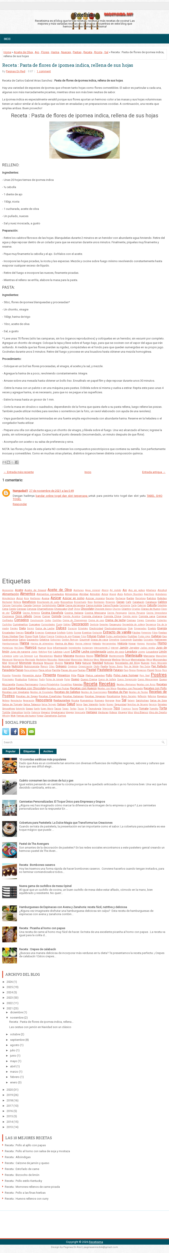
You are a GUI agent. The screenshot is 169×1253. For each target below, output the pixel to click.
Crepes (140, 620)
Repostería (43, 700)
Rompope (109, 700)
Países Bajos (116, 666)
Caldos (162, 602)
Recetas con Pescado (130, 688)
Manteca (101, 656)
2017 (10, 1105)
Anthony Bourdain (133, 594)
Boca (90, 602)
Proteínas (33, 679)
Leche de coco (115, 651)
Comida (56, 616)
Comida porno (130, 616)
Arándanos (161, 594)
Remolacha (16, 700)
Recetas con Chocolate (31, 688)
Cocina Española (52, 612)
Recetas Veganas (95, 696)
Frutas (101, 636)
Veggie (70, 712)
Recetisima (84, 14)
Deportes (103, 624)
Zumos (61, 715)
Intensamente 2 (102, 647)
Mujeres (59, 663)
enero (14, 1082)
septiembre (17, 1039)
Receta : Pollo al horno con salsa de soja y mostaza (37, 1151)
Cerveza (31, 608)
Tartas (73, 708)
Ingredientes (74, 647)
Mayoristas (77, 659)
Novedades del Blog (127, 662)
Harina (55, 52)
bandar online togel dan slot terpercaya (62, 495)
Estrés (69, 632)
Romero (99, 700)
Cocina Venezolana (156, 612)
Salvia (79, 704)
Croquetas (150, 620)
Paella (104, 666)
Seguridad (120, 704)
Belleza (17, 602)
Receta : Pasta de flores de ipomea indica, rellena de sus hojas (67, 65)
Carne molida (94, 605)
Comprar (161, 616)
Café (128, 602)
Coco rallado (23, 616)
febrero (15, 1077)
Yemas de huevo (26, 715)
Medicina (88, 659)
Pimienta (49, 675)
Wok (13, 715)
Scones (110, 704)
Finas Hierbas (10, 636)
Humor (42, 647)
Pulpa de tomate (54, 679)
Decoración (80, 624)
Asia (26, 598)
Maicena (68, 655)
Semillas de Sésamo (137, 704)
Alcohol (162, 590)
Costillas (57, 620)
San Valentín (90, 704)
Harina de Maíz (64, 643)
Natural (86, 662)
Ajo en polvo (136, 590)
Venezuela (80, 712)
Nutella (6, 666)
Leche (75, 651)
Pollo (109, 675)
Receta (87, 52)
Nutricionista (31, 666)
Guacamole (126, 639)
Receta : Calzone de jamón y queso (27, 1163)
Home (7, 52)
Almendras (71, 594)
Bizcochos (67, 602)
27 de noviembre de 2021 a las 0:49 (51, 490)
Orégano (61, 666)
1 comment (44, 71)
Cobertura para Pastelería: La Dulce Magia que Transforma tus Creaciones (65, 822)
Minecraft (13, 663)
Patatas (118, 670)
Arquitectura (8, 598)
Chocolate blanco (103, 608)
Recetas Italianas (73, 696)
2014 (10, 1121)
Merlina (116, 659)
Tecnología (94, 708)
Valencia (35, 712)
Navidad (97, 662)
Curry (59, 624)
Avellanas (35, 598)
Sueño (37, 708)
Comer (46, 616)
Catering (141, 605)
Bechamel (7, 602)
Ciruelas (136, 608)
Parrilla (56, 670)
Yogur (40, 715)
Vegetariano (58, 712)
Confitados (7, 620)
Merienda (105, 659)
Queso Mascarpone (148, 679)
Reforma (152, 696)
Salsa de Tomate (12, 704)
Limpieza (7, 656)
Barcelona (140, 598)
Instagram (87, 647)
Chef (70, 608)
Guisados (148, 639)
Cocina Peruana (136, 612)
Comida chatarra (92, 616)
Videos (113, 712)
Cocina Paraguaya (117, 612)
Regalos (162, 696)
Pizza (80, 675)
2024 (10, 992)
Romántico (86, 700)
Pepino (132, 670)
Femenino (146, 632)
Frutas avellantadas (116, 636)
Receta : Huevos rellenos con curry (26, 1198)
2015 (10, 1116)
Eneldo (152, 628)
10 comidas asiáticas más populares (42, 759)
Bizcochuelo (80, 602)
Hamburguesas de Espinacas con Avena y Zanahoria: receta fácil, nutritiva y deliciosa (73, 907)
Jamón (123, 647)
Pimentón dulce (31, 675)
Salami (131, 700)
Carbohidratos (49, 605)
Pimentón (16, 675)
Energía (162, 628)
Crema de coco (96, 620)
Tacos (57, 708)
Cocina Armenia (31, 612)
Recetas (107, 683)
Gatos (22, 639)
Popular (11, 751)
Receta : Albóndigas (18, 1157)
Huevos (31, 647)
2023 (10, 997)
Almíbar (84, 594)
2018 (10, 1100)
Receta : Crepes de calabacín (37, 949)
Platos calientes (95, 675)
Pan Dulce (145, 666)
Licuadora (152, 651)
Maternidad (64, 659)
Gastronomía (10, 639)
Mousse (48, 662)
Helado (96, 643)
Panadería (8, 670)
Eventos (87, 632)
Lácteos (57, 651)
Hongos (141, 643)
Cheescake (60, 608)
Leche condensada (93, 651)
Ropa (118, 700)
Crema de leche (115, 620)
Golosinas (55, 639)
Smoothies (8, 708)
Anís (120, 594)
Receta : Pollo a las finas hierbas (25, 1192)
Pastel (91, 670)
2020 (10, 1089)
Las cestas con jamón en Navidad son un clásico (40, 1027)
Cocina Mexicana (95, 612)
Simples (162, 704)
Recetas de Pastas (138, 692)
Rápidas (78, 684)
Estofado (61, 632)
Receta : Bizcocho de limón (22, 1175)
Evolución (97, 632)
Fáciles (136, 632)
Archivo (48, 751)
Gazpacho (33, 639)
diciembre (17, 1012)
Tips (116, 708)
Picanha (6, 675)
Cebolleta (162, 605)
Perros (158, 670)
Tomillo (153, 708)
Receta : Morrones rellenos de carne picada (32, 1186)
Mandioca (80, 656)
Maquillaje (161, 656)
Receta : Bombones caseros (37, 865)
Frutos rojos (144, 636)
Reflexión (142, 696)
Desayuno (115, 624)
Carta (134, 605)
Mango (89, 656)
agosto (15, 1045)
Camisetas (16, 605)
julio (13, 1050)
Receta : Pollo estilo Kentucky (23, 1180)
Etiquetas (29, 751)
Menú (96, 659)
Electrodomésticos (116, 628)
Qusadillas (66, 684)
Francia (50, 636)
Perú (164, 670)
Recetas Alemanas (126, 684)
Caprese (36, 605)
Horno (162, 643)
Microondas (160, 659)
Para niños (45, 670)
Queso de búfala (107, 679)
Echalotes (83, 628)
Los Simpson (26, 656)
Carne (60, 605)
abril (13, 1066)
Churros (116, 608)
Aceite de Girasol (35, 590)
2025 (10, 987)
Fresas (76, 636)
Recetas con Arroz (146, 684)
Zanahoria (50, 715)
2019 (10, 1095)
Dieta (22, 628)
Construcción (37, 620)
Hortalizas (7, 647)
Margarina (18, 659)
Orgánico (72, 666)
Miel (4, 662)
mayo (14, 1061)
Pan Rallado (159, 666)
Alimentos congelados (50, 594)
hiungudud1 (20, 490)
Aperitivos (149, 594)
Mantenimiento (116, 656)
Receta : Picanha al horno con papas (42, 928)
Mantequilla (133, 656)
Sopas (29, 708)
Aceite (19, 590)
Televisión (107, 708)
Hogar (132, 643)
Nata (78, 662)
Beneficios (29, 602)
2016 (10, 1111)
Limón (163, 651)
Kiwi (50, 651)
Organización (85, 666)
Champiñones (45, 608)
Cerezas (21, 608)
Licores (141, 651)
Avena (45, 598)
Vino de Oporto (158, 712)
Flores (45, 52)
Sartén (102, 704)
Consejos (21, 620)
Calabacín (138, 602)
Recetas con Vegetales (15, 692)
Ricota (98, 52)
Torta (163, 708)
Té (86, 708)
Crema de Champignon (74, 620)
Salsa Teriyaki (49, 704)
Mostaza (38, 662)
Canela (27, 605)
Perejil (150, 670)
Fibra (155, 632)
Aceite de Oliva (23, 52)
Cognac (37, 616)
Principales (8, 679)
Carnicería (124, 605)
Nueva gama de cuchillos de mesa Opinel (45, 886)
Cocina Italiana (73, 612)
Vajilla (27, 712)
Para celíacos (31, 670)
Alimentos (27, 594)
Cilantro (126, 608)
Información (60, 647)
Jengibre (134, 647)
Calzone (6, 605)
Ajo (37, 52)
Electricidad (96, 628)
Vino (130, 712)
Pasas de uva (69, 670)
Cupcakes (34, 624)
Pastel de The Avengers (34, 843)
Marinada (30, 659)
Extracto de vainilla (117, 632)
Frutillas (132, 636)
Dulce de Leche (44, 628)
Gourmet (84, 639)
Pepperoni (141, 670)
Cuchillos (7, 624)
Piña (73, 675)
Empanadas (140, 628)
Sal (106, 52)
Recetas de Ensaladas (41, 692)
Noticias (109, 662)
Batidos (151, 598)
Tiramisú (126, 708)
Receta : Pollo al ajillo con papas (25, 1145)
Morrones (25, 662)
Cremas (131, 620)
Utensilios (17, 712)
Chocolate (87, 608)
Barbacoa (120, 598)
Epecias (20, 632)
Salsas (61, 704)
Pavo (125, 670)
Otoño (96, 666)
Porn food (144, 675)
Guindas (138, 639)
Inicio (7, 39)
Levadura (131, 651)
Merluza (125, 659)
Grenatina (114, 639)
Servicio (153, 704)
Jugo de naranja (20, 651)
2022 (10, 1003)
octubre (15, 1034)
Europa (77, 632)
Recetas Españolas (50, 696)
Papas (19, 670)
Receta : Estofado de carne (22, 1169)
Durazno (72, 628)
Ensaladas (8, 632)
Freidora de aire (63, 636)
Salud (71, 704)
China (77, 608)
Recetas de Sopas (27, 696)
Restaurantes (61, 700)
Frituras (91, 636)
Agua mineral (92, 590)
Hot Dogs (19, 647)
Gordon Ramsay (70, 639)
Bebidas (162, 598)
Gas (164, 636)
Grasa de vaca (99, 639)
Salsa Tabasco (32, 704)
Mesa (149, 659)
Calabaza (151, 602)
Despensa (151, 624)
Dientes (14, 628)
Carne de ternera (75, 605)
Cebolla (152, 605)
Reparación (28, 700)
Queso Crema (89, 679)
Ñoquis (44, 666)
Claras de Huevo (150, 608)
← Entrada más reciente (19, 472)
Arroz (19, 598)
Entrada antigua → (153, 472)
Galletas (156, 636)
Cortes (48, 620)
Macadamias (46, 656)
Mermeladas (138, 659)
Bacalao (110, 598)
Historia (122, 643)
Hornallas (151, 643)
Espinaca (50, 632)
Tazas (80, 708)
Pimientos (63, 675)
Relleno (5, 700)
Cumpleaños (20, 624)
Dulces (61, 628)
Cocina (16, 613)
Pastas (77, 52)
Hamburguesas (10, 643)
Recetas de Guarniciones (94, 692)
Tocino (135, 708)
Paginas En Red (15, 71)
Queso (75, 679)
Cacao (120, 602)
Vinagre (122, 712)
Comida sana (147, 616)
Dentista (94, 624)
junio (13, 1055)
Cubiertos (162, 620)
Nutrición (17, 666)
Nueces (66, 52)
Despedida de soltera (133, 624)
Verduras (103, 712)
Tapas (65, 708)
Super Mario (47, 708)
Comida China (112, 616)
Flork (35, 636)
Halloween (160, 639)
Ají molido (115, 590)
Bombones (99, 602)
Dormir (30, 628)
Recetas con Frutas (57, 688)
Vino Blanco (141, 712)
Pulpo (67, 679)
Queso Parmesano (27, 684)
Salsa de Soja (158, 700)
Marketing (41, 659)
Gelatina (44, 639)
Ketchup (43, 651)
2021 (10, 1008)
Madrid (58, 655)
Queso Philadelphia (49, 684)
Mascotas (52, 659)
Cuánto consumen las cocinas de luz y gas (46, 780)
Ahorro (105, 590)
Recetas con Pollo (155, 688)
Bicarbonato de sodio (48, 602)
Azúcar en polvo (73, 598)
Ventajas (91, 712)
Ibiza (49, 647)
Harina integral (83, 643)
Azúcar (56, 598)
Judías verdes (147, 647)
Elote (130, 628)
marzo (14, 1071)
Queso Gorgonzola (127, 679)
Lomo (15, 656)
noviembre (17, 1017)
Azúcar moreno (95, 598)
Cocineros (8, 616)
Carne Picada (111, 605)
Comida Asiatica (71, 616)
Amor (104, 594)
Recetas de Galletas (67, 692)
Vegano (45, 712)
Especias (39, 632)
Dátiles (67, 624)
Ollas (52, 666)
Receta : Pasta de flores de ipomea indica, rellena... (41, 1021)
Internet (114, 647)
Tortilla (6, 712)
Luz (36, 656)
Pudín (42, 679)
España (29, 632)
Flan (21, 636)
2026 (10, 981)
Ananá (112, 594)
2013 (10, 1127)
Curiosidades (48, 624)
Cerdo (12, 608)
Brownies (110, 602)
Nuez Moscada (159, 663)
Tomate (144, 708)
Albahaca (151, 590)
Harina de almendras (42, 643)
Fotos (42, 636)
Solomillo (20, 708)
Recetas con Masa (106, 688)
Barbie (130, 598)
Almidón (95, 594)
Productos (21, 679)
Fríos (83, 636)
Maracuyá (7, 659)
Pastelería (104, 670)
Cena (5, 608)
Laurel (66, 651)
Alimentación (10, 594)
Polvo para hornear (126, 675)
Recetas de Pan (118, 692)
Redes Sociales (129, 696)
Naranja (69, 662)
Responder (20, 504)
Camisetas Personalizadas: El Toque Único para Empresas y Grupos (62, 801)
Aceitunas (78, 590)
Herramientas (109, 643)
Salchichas (142, 700)
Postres (159, 674)
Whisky (6, 715)
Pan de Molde (131, 666)
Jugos (34, 651)
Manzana (149, 655)
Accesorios (7, 590)
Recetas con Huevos (83, 688)
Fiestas (162, 632)
